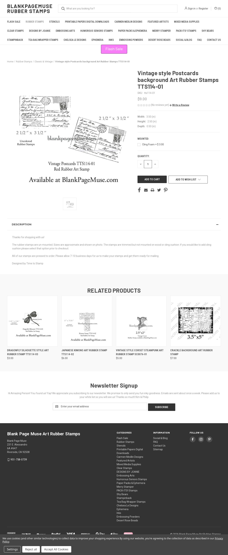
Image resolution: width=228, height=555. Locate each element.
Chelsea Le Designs (75, 39)
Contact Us (214, 39)
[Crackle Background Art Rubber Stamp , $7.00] (195, 321)
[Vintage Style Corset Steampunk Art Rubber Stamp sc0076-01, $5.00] (141, 321)
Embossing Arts (65, 30)
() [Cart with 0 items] (217, 8)
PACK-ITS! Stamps (186, 30)
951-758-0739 (19, 458)
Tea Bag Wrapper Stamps (43, 39)
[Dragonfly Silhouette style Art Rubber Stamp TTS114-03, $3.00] (32, 321)
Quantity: (143, 156)
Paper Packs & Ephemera (132, 30)
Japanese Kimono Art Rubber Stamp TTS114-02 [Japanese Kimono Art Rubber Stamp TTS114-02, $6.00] (84, 352)
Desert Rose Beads (159, 39)
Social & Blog (184, 39)
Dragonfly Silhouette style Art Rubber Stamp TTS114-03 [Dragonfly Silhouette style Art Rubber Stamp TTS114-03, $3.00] (28, 352)
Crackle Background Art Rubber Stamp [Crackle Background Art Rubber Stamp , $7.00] (191, 352)
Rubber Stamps (35, 21)
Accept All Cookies (56, 549)
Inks (111, 39)
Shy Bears (208, 30)
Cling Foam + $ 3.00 (153, 144)
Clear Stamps (15, 30)
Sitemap (158, 448)
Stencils (54, 21)
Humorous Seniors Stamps (96, 30)
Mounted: (143, 138)
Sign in (191, 8)
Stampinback (15, 39)
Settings (12, 549)
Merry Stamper (161, 30)
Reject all (31, 549)
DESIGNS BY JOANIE (39, 30)
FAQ (199, 39)
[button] (114, 49)
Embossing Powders (131, 39)
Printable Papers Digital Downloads (87, 21)
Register (203, 8)
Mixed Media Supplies (186, 21)
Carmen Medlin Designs (128, 21)
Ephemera (97, 39)
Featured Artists (158, 21)
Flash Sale (13, 21)
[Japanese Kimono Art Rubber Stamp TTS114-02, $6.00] (86, 321)
